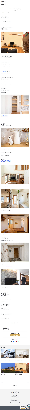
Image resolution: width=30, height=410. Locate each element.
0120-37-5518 (15, 333)
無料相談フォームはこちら (15, 335)
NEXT (28, 382)
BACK (2, 382)
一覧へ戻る (15, 385)
